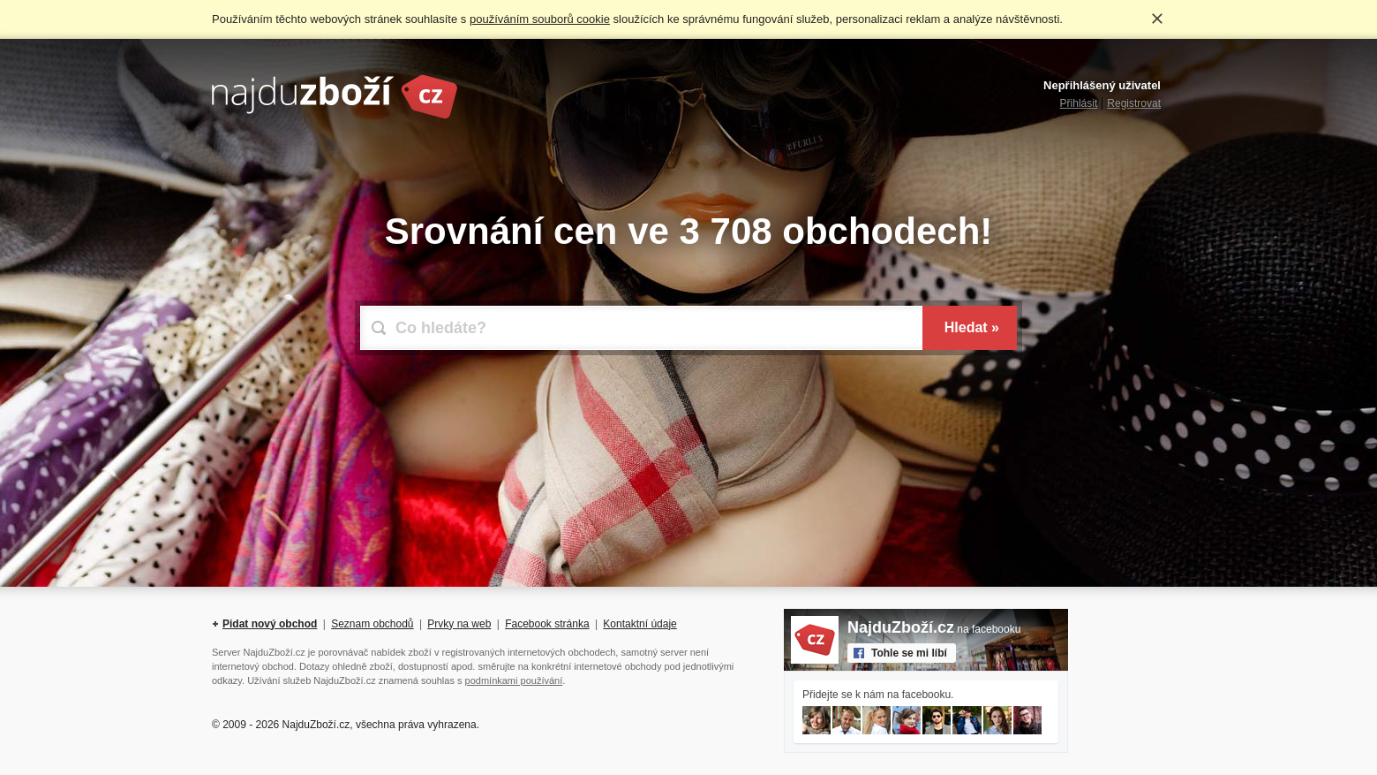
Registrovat (1134, 103)
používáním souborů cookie (540, 19)
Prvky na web (459, 624)
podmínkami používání (514, 680)
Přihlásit (1079, 103)
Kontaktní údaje (639, 624)
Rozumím (1157, 19)
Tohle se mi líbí (909, 653)
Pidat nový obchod (269, 624)
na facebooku (933, 629)
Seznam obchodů (372, 624)
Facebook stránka (547, 624)
